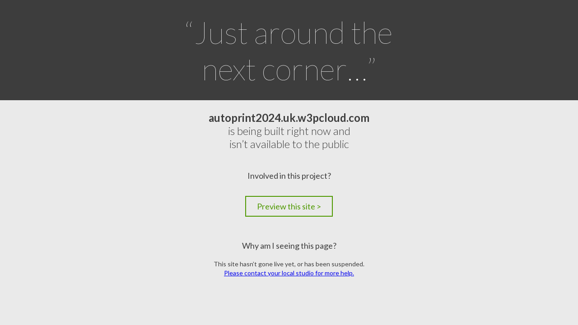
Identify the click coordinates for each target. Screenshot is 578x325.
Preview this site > (289, 206)
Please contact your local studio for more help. (289, 273)
